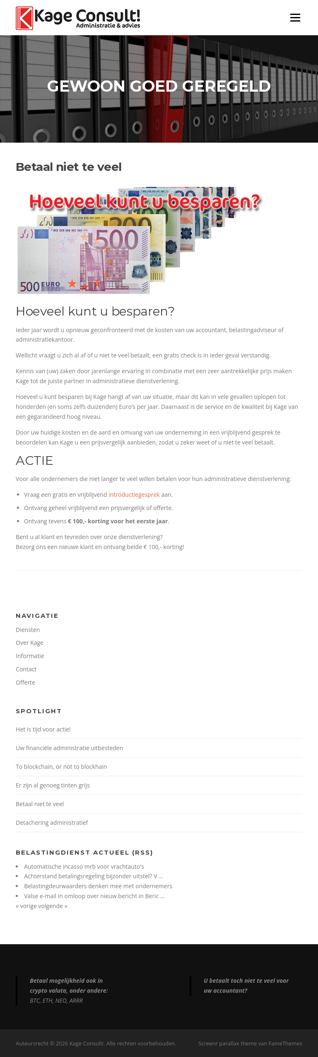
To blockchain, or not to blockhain (61, 766)
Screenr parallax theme (227, 1043)
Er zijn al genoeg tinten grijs (53, 785)
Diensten (28, 630)
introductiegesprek (134, 494)
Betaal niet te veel (40, 804)
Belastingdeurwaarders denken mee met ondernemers (98, 886)
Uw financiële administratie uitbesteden (69, 748)
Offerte (25, 682)
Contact (26, 669)
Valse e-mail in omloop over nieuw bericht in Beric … (94, 896)
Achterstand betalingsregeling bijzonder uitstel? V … (93, 876)
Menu (295, 18)
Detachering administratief (52, 822)
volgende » (52, 906)
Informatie (30, 656)
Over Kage (29, 642)
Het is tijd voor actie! (43, 729)
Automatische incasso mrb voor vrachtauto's (84, 866)
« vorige (27, 906)
